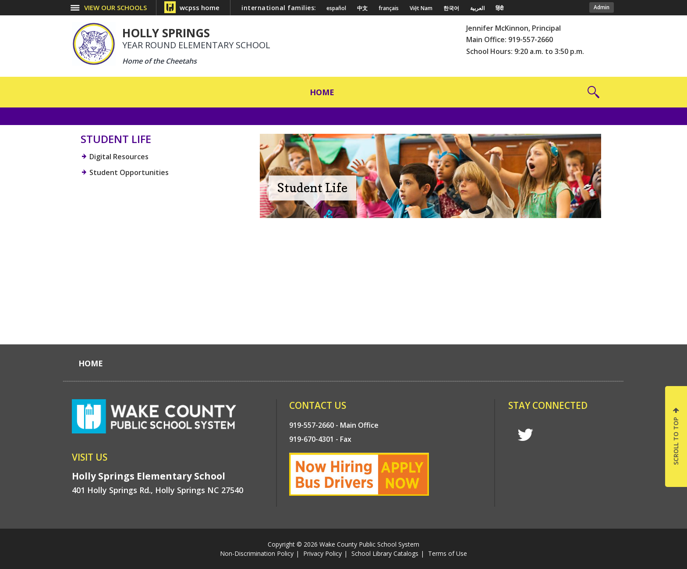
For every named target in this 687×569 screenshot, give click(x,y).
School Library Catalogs (384, 553)
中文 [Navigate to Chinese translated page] (362, 8)
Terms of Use (447, 553)
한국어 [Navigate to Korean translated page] (451, 8)
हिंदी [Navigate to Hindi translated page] (499, 8)
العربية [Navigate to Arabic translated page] (477, 8)
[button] (593, 92)
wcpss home (200, 7)
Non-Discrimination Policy (257, 553)
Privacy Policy (322, 553)
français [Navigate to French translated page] (389, 8)
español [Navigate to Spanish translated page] (336, 8)
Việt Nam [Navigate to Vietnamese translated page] (421, 8)
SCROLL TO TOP (676, 441)
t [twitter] (525, 435)
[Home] (322, 92)
